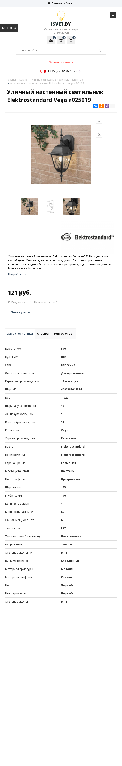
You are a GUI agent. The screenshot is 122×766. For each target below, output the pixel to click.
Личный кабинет (61, 3)
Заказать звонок (61, 62)
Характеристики (20, 333)
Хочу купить (20, 312)
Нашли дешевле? (43, 302)
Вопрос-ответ (63, 333)
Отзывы (43, 333)
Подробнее (17, 274)
